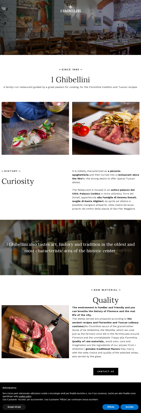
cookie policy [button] (25, 396)
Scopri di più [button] (14, 407)
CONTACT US (105, 371)
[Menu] (3, 9)
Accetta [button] (129, 407)
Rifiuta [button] (110, 407)
